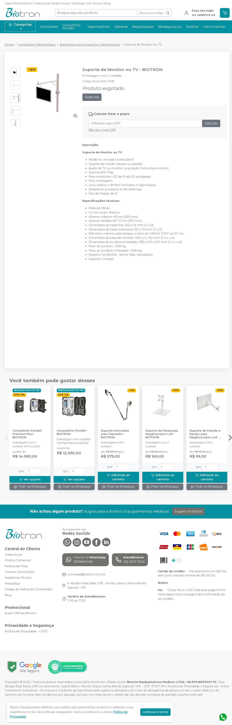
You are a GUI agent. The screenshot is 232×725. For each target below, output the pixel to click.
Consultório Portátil (71, 26)
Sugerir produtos (188, 511)
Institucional (42, 3)
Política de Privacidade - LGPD (26, 631)
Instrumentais (214, 27)
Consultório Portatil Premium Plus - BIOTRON (27, 434)
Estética (192, 27)
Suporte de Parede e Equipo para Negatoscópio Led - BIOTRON (205, 434)
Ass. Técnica (94, 3)
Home (9, 44)
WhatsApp (78, 3)
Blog (107, 3)
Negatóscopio (143, 27)
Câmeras (121, 27)
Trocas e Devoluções (19, 572)
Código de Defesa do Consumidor (29, 589)
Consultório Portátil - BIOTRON (72, 432)
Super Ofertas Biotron (19, 3)
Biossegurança (169, 27)
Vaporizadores (98, 27)
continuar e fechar (155, 712)
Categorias (20, 27)
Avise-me (92, 97)
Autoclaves (49, 27)
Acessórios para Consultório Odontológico (90, 44)
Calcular (211, 123)
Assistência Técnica (18, 577)
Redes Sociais (61, 3)
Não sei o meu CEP (102, 130)
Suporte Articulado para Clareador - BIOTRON (115, 434)
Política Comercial (18, 560)
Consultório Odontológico (37, 44)
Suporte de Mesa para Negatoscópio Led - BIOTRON (161, 434)
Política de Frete (16, 566)
